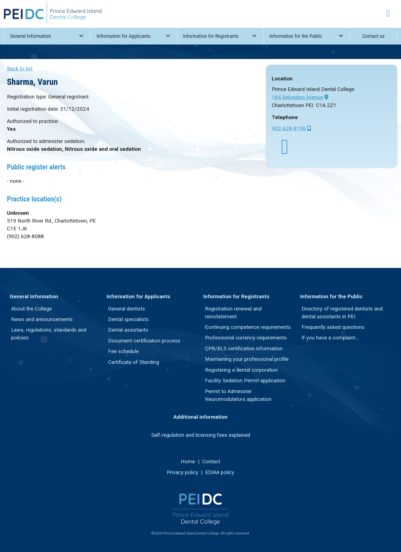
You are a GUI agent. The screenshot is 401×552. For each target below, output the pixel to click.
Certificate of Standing (133, 362)
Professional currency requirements (246, 338)
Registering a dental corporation (241, 370)
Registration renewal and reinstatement (233, 313)
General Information (47, 35)
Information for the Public (307, 35)
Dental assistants (128, 330)
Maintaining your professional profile (246, 359)
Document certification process (144, 341)
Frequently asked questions (333, 327)
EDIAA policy (219, 472)
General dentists (126, 309)
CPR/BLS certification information (244, 349)
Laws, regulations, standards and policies (48, 334)
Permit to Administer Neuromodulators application (238, 395)
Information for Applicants (134, 35)
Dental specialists (128, 319)
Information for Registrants (220, 35)
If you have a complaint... (330, 338)
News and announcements (42, 319)
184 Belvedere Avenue (297, 97)
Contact (211, 462)
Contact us (373, 36)
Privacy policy (182, 472)
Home (188, 462)
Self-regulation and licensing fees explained (200, 435)
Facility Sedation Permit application (245, 381)
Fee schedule (123, 351)
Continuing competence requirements (248, 327)
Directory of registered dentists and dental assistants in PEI (342, 313)
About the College (31, 309)
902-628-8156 (289, 128)
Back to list (20, 69)
